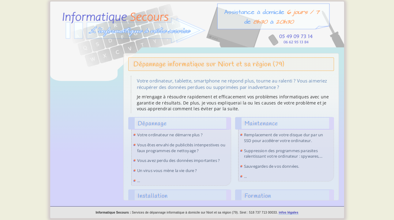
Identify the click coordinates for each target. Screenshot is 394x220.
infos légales (288, 212)
